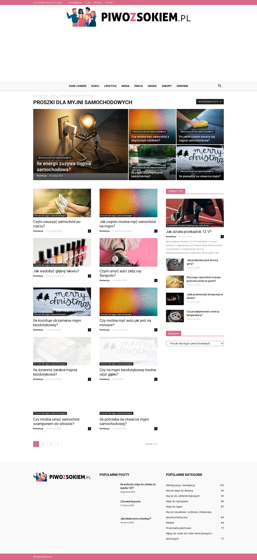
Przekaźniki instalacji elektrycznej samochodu (188, 225)
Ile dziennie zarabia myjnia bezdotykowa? (55, 372)
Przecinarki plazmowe (178, 528)
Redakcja (42, 175)
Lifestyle (110, 86)
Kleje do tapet (174, 506)
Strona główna (75, 2)
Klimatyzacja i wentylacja (180, 485)
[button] (219, 86)
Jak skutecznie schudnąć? (135, 518)
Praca (138, 86)
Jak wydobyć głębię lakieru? (56, 271)
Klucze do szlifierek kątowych (183, 496)
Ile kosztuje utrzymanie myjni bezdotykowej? (57, 322)
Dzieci (95, 86)
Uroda (152, 86)
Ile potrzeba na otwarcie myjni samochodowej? (124, 421)
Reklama (98, 2)
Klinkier (170, 522)
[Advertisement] (128, 55)
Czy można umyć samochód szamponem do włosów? (56, 421)
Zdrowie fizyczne (130, 501)
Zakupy (167, 86)
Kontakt (109, 2)
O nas (87, 2)
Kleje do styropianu (177, 501)
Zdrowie (182, 86)
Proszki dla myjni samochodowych (54, 158)
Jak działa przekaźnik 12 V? (188, 232)
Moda (125, 86)
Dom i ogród (77, 86)
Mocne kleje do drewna (179, 490)
